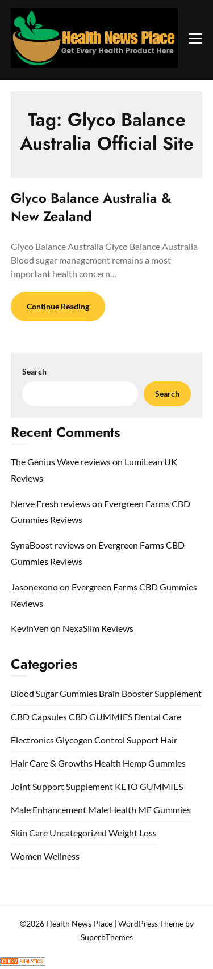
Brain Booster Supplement (150, 693)
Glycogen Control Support (107, 739)
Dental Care (157, 716)
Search (34, 371)
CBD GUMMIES (100, 716)
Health (107, 763)
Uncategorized (78, 832)
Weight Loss (132, 832)
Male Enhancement (48, 809)
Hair (168, 739)
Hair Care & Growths (52, 763)
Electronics (32, 739)
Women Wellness (45, 856)
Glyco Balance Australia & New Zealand (91, 207)
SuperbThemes (107, 937)
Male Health (112, 809)
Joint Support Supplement (62, 786)
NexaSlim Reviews (97, 628)
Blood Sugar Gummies (54, 693)
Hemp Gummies (154, 763)
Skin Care (29, 832)
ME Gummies (164, 809)
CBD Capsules (39, 716)
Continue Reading (58, 306)
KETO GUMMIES (149, 786)
